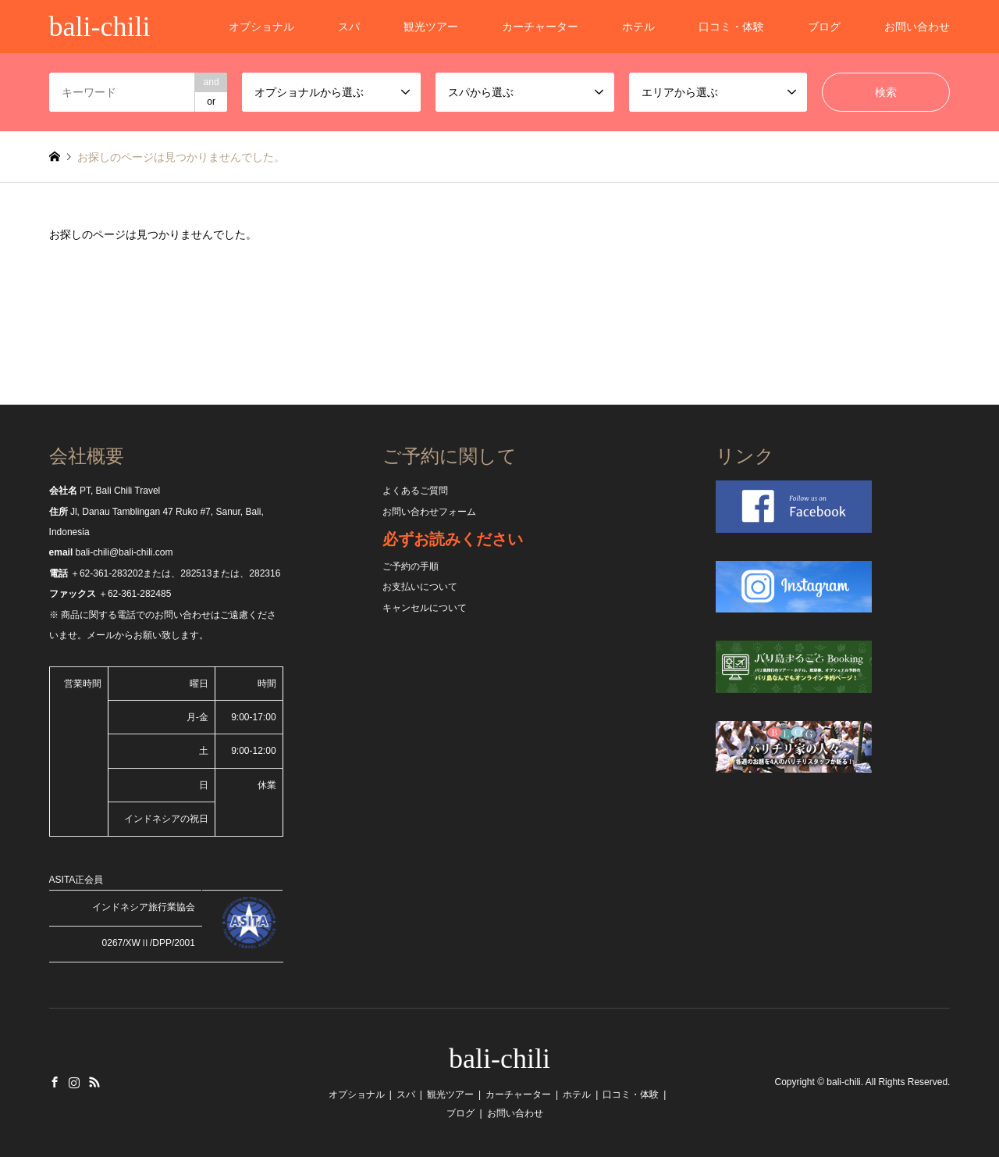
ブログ (824, 26)
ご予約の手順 (410, 566)
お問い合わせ (917, 26)
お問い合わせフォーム (429, 511)
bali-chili (499, 1058)
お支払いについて (419, 586)
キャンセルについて (424, 607)
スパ (349, 26)
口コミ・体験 (731, 26)
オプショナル (261, 26)
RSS (94, 1082)
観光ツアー (431, 26)
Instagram (74, 1082)
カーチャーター (540, 26)
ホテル (638, 26)
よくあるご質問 (415, 490)
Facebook (54, 1082)
